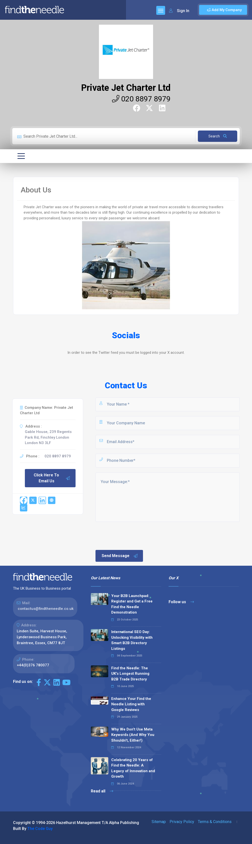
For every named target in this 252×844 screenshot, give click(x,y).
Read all (102, 791)
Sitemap (159, 821)
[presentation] (132, 535)
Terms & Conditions (215, 821)
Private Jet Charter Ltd (126, 88)
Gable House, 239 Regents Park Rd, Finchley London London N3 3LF (48, 437)
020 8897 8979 (141, 98)
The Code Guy (40, 828)
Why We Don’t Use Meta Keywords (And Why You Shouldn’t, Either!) (132, 735)
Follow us (181, 602)
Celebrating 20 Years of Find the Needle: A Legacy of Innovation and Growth (133, 768)
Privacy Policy (182, 821)
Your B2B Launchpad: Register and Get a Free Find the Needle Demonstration (132, 604)
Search (217, 136)
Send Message (120, 555)
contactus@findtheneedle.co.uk (46, 608)
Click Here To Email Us (52, 478)
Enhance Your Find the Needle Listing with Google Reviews (131, 704)
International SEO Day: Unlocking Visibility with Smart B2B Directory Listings (132, 640)
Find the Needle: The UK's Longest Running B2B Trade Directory (130, 673)
